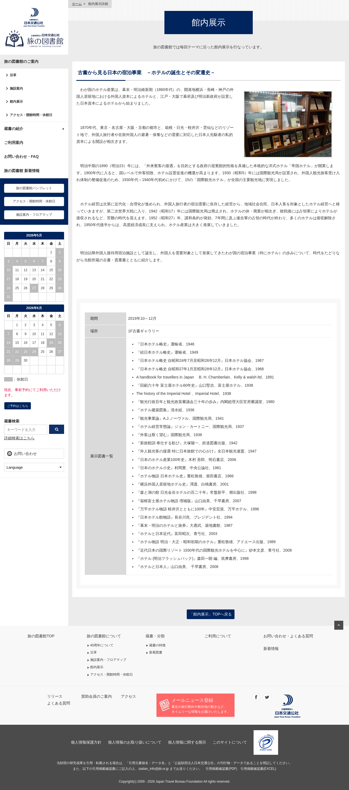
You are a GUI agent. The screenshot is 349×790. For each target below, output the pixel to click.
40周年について (102, 645)
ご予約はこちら (17, 405)
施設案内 (16, 88)
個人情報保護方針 (86, 742)
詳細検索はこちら (19, 438)
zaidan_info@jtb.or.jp (153, 769)
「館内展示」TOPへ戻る (210, 614)
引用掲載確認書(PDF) (221, 769)
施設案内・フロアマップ (34, 215)
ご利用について (217, 636)
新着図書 (155, 652)
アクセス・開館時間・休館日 (31, 115)
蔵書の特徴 (157, 645)
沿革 (13, 75)
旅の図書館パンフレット (34, 188)
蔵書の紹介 (13, 128)
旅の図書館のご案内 (21, 61)
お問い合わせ (25, 453)
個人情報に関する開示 (187, 742)
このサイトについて (230, 742)
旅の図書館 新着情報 (22, 170)
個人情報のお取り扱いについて (134, 742)
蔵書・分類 (155, 636)
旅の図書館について (104, 636)
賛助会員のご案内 (96, 696)
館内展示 (16, 101)
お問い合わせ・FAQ (21, 156)
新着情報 (271, 648)
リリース (54, 696)
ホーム (77, 4)
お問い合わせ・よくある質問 (288, 636)
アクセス (128, 696)
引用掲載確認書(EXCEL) (258, 769)
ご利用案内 (13, 142)
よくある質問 (58, 703)
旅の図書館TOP (41, 636)
